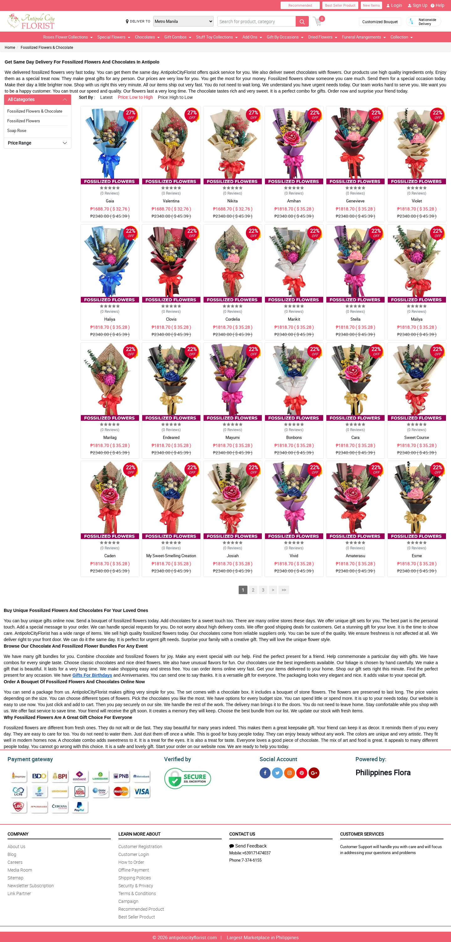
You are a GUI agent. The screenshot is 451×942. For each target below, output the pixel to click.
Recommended (300, 5)
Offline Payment (133, 869)
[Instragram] (289, 771)
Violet (417, 201)
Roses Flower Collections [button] (68, 37)
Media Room (20, 869)
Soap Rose (16, 130)
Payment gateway (27, 758)
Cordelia (233, 319)
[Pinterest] (301, 771)
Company (18, 833)
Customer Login (133, 853)
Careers (15, 861)
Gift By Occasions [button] (285, 37)
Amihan (294, 201)
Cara (355, 437)
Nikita (232, 201)
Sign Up (418, 5)
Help (437, 5)
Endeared (171, 437)
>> (284, 590)
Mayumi (233, 437)
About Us (16, 845)
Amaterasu (355, 555)
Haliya (109, 319)
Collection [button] (402, 37)
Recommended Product (141, 908)
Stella (355, 319)
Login (394, 5)
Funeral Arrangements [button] (364, 37)
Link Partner (19, 892)
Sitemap (15, 877)
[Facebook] (265, 771)
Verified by (176, 758)
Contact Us (242, 833)
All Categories (21, 99)
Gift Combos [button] (177, 37)
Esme (417, 555)
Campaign (128, 900)
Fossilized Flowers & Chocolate (47, 47)
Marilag (110, 437)
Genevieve (355, 201)
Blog (12, 853)
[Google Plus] (313, 771)
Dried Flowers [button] (322, 37)
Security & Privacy (135, 885)
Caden (110, 555)
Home (10, 47)
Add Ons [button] (252, 37)
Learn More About (139, 833)
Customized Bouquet (380, 21)
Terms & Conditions (137, 892)
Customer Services (362, 833)
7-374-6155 (251, 859)
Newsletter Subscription (31, 885)
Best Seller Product (340, 5)
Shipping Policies (134, 877)
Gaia (110, 201)
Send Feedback (248, 845)
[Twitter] (277, 771)
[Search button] (302, 21)
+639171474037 (256, 852)
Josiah (233, 555)
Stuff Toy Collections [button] (217, 37)
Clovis (171, 319)
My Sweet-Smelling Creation (171, 555)
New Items (371, 5)
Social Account (277, 758)
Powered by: (369, 758)
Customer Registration (140, 845)
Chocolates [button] (147, 37)
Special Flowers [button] (113, 37)
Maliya (416, 319)
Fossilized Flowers (23, 121)
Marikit (294, 319)
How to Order (131, 861)
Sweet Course (416, 437)
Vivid (294, 555)
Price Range (19, 143)
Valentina (171, 201)
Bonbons (294, 437)
